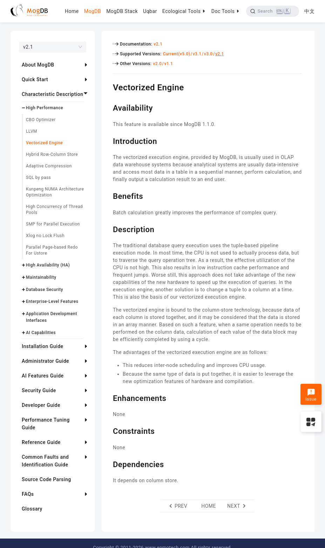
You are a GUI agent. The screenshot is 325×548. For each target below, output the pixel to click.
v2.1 (158, 44)
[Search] (272, 11)
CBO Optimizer (41, 119)
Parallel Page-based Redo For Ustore (52, 250)
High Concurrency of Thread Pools (54, 209)
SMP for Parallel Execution (53, 224)
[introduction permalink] (107, 140)
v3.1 (197, 53)
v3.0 (208, 53)
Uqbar (150, 11)
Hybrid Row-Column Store (52, 154)
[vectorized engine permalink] (107, 86)
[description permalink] (107, 229)
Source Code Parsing (46, 479)
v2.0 (157, 63)
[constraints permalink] (107, 430)
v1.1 (168, 63)
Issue (310, 395)
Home (72, 11)
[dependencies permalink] (107, 463)
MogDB (92, 11)
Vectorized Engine (44, 142)
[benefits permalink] (107, 195)
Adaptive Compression (49, 166)
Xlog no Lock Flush (45, 235)
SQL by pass (38, 177)
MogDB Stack (122, 11)
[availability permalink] (107, 107)
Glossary (32, 509)
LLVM (31, 131)
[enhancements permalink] (107, 397)
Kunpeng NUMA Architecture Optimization (55, 192)
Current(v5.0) (176, 53)
